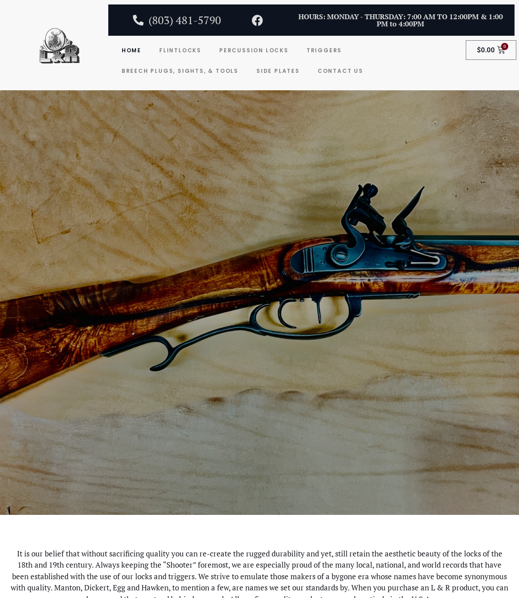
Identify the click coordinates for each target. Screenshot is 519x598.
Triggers (324, 50)
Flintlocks (180, 50)
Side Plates (278, 71)
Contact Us (340, 71)
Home (131, 50)
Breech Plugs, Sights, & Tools (180, 71)
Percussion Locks (254, 50)
